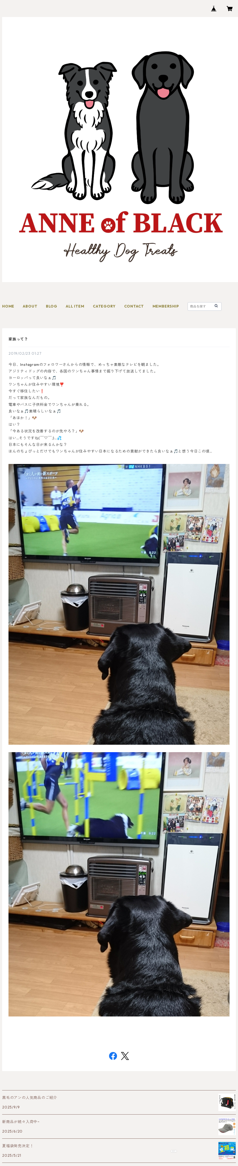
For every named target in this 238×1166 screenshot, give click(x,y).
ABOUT (30, 306)
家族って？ (18, 339)
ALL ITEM (75, 306)
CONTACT (134, 306)
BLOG (51, 306)
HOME (8, 306)
